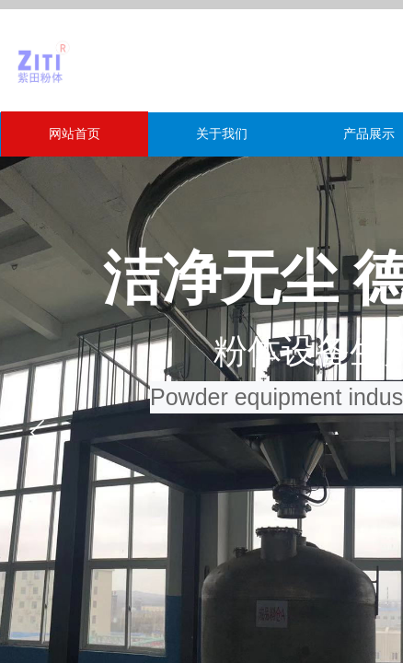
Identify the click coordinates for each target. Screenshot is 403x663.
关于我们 (222, 134)
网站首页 (74, 134)
